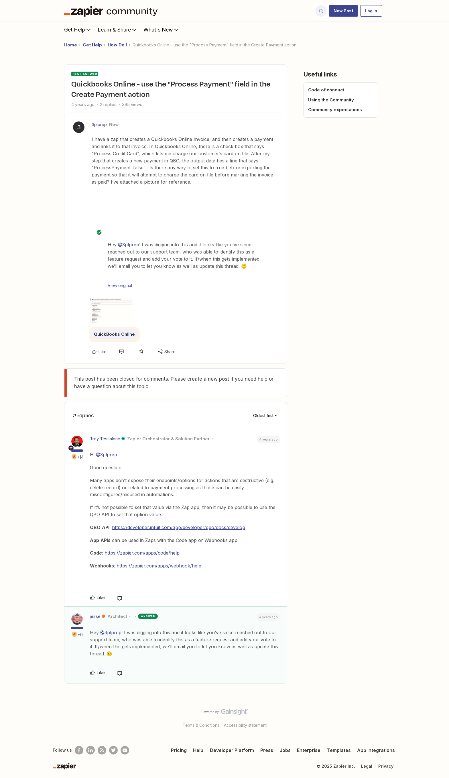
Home (70, 45)
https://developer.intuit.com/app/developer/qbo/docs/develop (178, 527)
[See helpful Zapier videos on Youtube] (125, 750)
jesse (95, 616)
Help (198, 750)
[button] (343, 11)
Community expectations (335, 109)
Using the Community (331, 100)
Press (266, 750)
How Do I (117, 45)
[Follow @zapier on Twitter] (113, 750)
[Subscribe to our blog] (102, 750)
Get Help (78, 29)
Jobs (285, 750)
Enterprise (308, 750)
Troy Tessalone (105, 438)
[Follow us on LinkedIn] (90, 750)
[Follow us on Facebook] (79, 750)
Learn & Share (118, 29)
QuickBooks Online (114, 334)
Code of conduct (326, 90)
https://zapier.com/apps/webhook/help (159, 566)
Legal (366, 766)
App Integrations (376, 750)
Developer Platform (232, 750)
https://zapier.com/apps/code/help (142, 553)
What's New (161, 29)
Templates (339, 750)
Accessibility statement (245, 725)
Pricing (179, 750)
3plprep (99, 124)
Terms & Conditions (201, 725)
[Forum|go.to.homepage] (112, 11)
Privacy (385, 766)
